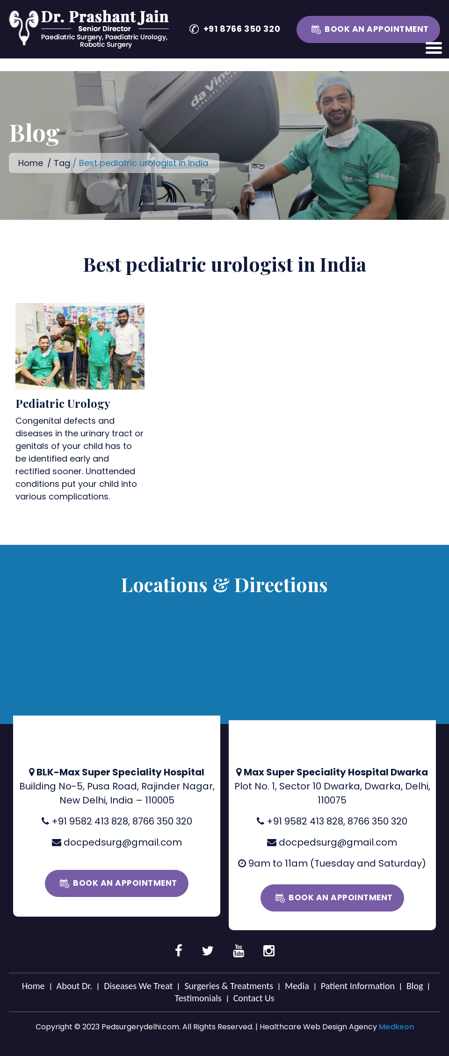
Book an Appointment (377, 29)
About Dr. (75, 985)
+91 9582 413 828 (89, 821)
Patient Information (358, 985)
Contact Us (254, 998)
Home (30, 163)
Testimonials (197, 998)
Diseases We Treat (138, 985)
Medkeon (396, 1026)
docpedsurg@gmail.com (123, 842)
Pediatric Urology (62, 403)
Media (297, 985)
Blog (414, 985)
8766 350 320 (162, 821)
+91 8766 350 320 (242, 29)
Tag (62, 163)
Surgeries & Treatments (228, 985)
